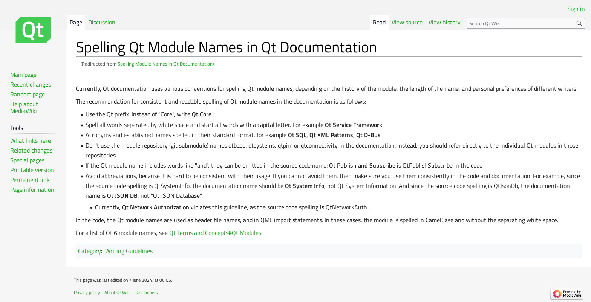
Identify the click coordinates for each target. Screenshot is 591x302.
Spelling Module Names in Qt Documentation (165, 63)
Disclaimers (146, 292)
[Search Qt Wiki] (526, 23)
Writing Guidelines (129, 250)
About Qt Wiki (117, 292)
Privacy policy (87, 292)
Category (89, 250)
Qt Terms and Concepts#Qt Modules (215, 232)
